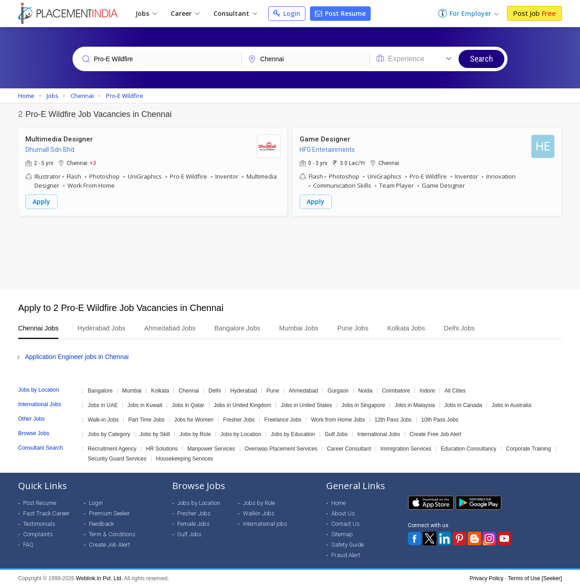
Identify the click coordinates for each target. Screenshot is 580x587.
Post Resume (340, 13)
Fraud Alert (345, 555)
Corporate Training (528, 448)
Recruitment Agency (112, 448)
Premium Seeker (109, 513)
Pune (272, 390)
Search (481, 58)
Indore (427, 390)
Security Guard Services (117, 458)
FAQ (28, 544)
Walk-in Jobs (103, 419)
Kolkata (160, 390)
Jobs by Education (293, 434)
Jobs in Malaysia (415, 405)
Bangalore (100, 390)
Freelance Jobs (282, 419)
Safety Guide (347, 544)
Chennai (189, 390)
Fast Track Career (46, 513)
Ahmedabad (303, 390)
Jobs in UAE (103, 405)
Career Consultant (349, 448)
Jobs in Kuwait (144, 405)
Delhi (214, 390)
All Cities (455, 390)
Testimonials (39, 523)
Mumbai (132, 390)
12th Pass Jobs (393, 419)
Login (286, 13)
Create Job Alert (109, 544)
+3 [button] (93, 162)
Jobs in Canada (463, 405)
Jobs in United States (306, 405)
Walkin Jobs (259, 513)
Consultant (235, 13)
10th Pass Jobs (440, 419)
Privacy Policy (486, 578)
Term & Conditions (112, 534)
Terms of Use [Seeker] (535, 578)
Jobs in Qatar (188, 405)
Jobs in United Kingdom (242, 405)
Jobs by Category (109, 434)
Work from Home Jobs (338, 419)
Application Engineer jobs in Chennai (77, 356)
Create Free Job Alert (435, 434)
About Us (343, 513)
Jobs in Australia (511, 405)
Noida (365, 390)
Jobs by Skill (155, 434)
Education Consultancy (469, 448)
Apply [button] (41, 201)
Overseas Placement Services (281, 448)
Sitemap (342, 534)
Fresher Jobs (239, 419)
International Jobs (378, 434)
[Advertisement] (290, 252)
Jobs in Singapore (363, 405)
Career (185, 13)
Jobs (146, 13)
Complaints (38, 534)
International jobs (265, 523)
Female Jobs (193, 523)
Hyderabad (243, 390)
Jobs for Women (193, 419)
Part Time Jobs (146, 419)
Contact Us (345, 523)
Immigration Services (406, 448)
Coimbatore (396, 390)
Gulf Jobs (336, 434)
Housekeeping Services (184, 458)
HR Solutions (162, 448)
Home (338, 503)
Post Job (534, 13)
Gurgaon (338, 390)
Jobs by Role (195, 434)
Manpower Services (211, 448)
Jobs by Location (240, 434)
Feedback (101, 523)
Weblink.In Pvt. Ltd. (99, 578)
